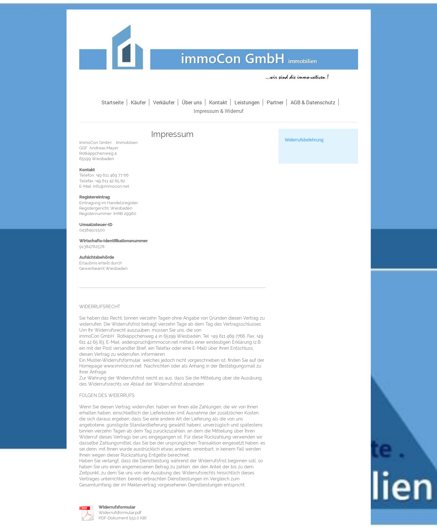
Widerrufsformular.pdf (120, 512)
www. (109, 365)
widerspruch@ (136, 342)
